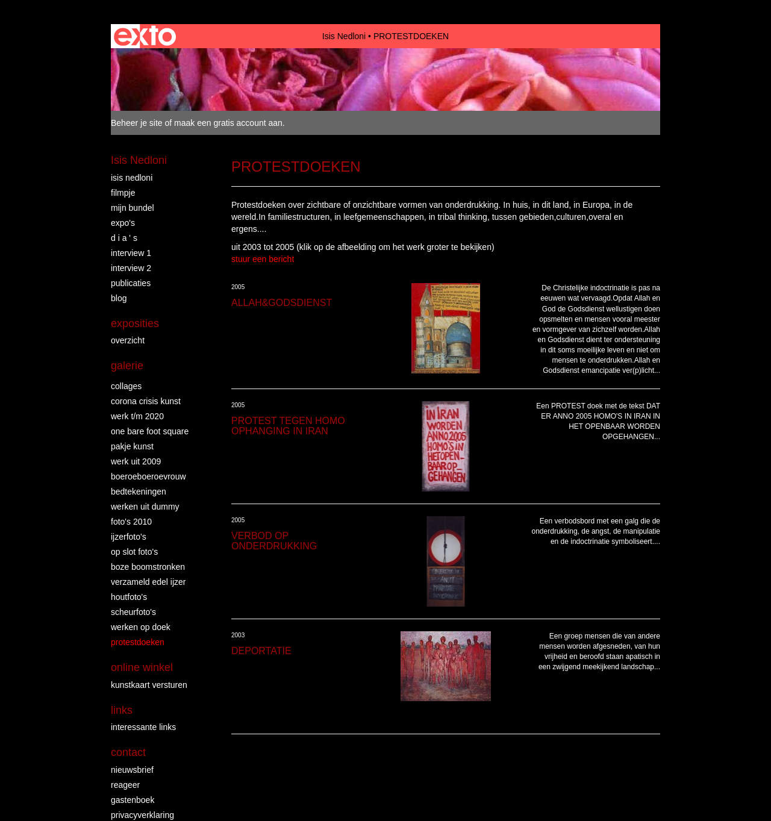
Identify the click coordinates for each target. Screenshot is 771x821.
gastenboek (132, 800)
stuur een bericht (262, 259)
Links (122, 710)
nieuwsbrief (132, 770)
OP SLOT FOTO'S (134, 552)
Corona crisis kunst (146, 401)
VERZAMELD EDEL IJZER (148, 582)
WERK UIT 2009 (136, 461)
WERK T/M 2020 (137, 416)
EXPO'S (123, 223)
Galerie (127, 366)
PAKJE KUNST (132, 446)
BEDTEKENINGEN (138, 491)
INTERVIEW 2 (131, 268)
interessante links (143, 727)
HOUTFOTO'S (129, 597)
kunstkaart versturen (149, 685)
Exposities (135, 323)
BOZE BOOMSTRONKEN (148, 567)
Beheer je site (137, 123)
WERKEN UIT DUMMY (145, 506)
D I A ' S (124, 238)
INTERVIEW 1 (131, 253)
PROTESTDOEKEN (137, 642)
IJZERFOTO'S (128, 537)
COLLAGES (126, 386)
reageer (125, 785)
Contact (128, 752)
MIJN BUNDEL (132, 208)
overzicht (128, 340)
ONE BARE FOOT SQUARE (150, 431)
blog (118, 298)
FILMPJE (123, 193)
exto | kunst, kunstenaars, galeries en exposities (145, 36)
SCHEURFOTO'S (133, 612)
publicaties (131, 283)
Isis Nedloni (344, 36)
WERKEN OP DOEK (140, 627)
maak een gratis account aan (228, 123)
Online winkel (142, 667)
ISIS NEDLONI (131, 178)
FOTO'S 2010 (131, 521)
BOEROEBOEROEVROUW (148, 476)
